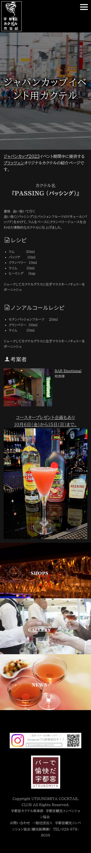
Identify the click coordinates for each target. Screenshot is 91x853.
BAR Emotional (68, 371)
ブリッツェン (14, 163)
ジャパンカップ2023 (22, 156)
